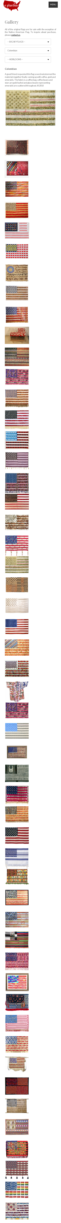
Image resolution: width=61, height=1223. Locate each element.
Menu (53, 4)
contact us (15, 35)
